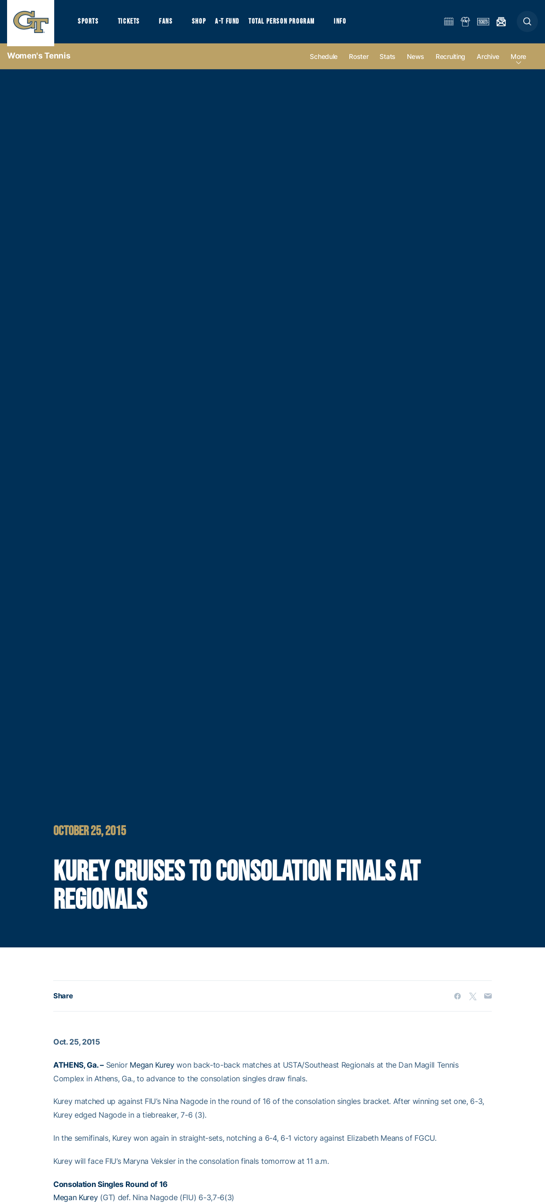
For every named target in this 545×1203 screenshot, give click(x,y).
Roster (358, 62)
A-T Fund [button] (231, 23)
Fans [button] (168, 23)
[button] (527, 24)
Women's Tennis (38, 61)
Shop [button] (203, 23)
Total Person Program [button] (285, 23)
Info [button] (345, 23)
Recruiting (450, 62)
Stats (388, 62)
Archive (488, 62)
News (415, 62)
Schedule (324, 62)
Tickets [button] (130, 23)
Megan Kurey (152, 1070)
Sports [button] (88, 23)
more (518, 62)
